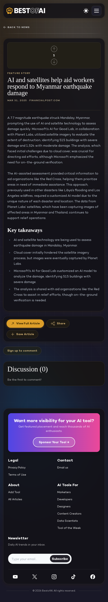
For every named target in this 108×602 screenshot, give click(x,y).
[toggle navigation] (96, 11)
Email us (62, 467)
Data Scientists (67, 521)
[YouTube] (15, 576)
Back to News (16, 27)
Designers (64, 506)
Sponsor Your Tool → (54, 442)
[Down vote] (54, 62)
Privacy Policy (17, 467)
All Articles (15, 499)
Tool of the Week (69, 528)
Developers (64, 499)
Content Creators (69, 513)
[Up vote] (54, 49)
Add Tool (14, 492)
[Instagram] (54, 576)
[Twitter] (34, 576)
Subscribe (60, 558)
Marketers (64, 492)
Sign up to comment (22, 350)
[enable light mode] (86, 11)
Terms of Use (17, 474)
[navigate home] (26, 11)
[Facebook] (92, 576)
